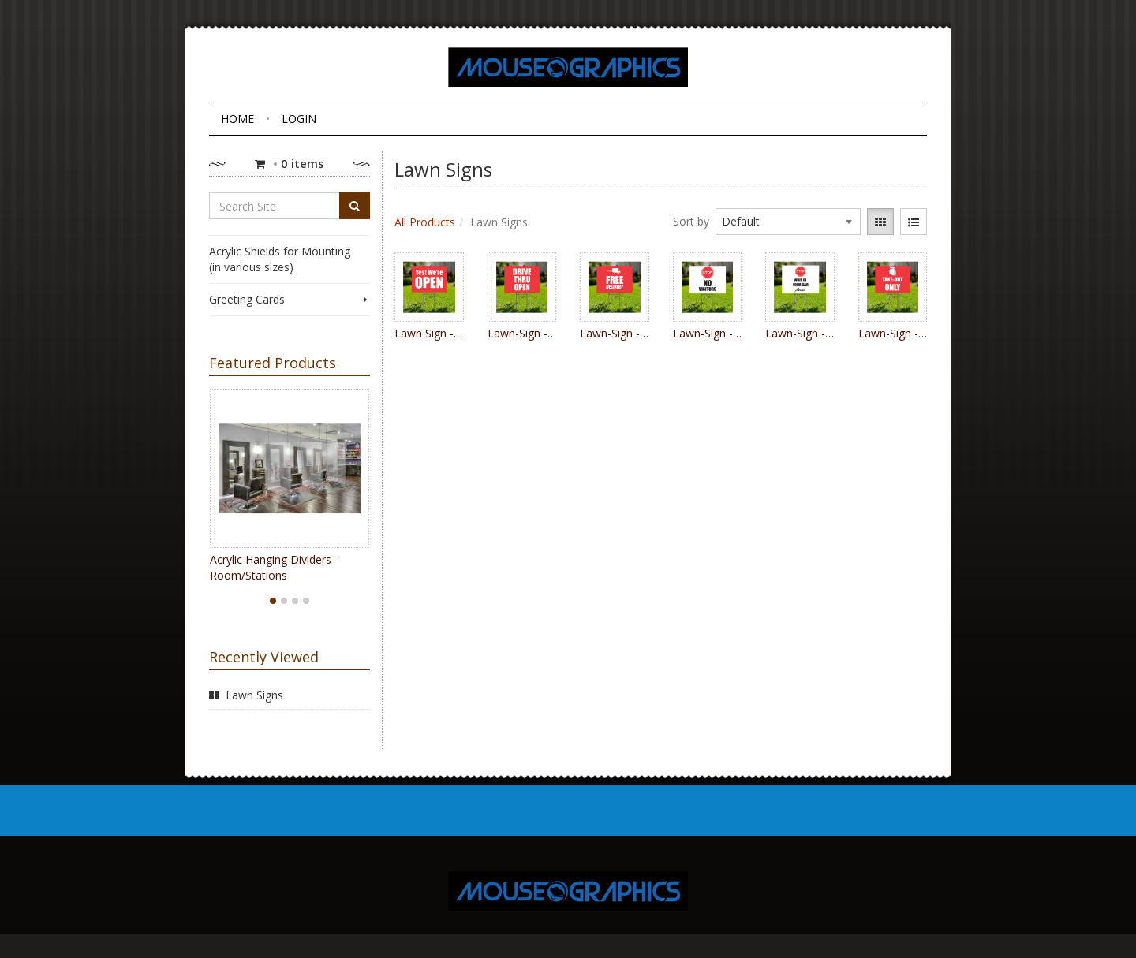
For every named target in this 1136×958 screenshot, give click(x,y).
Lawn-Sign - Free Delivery (614, 333)
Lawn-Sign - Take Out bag (893, 333)
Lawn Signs (254, 695)
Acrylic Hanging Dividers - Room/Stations (274, 567)
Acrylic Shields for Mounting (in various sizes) (279, 259)
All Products (424, 221)
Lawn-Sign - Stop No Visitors (707, 333)
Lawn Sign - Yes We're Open (429, 333)
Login (299, 118)
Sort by (691, 221)
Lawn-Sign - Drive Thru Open (522, 333)
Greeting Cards (289, 299)
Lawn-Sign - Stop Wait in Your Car (800, 333)
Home (237, 118)
